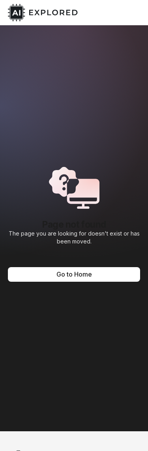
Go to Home (74, 274)
